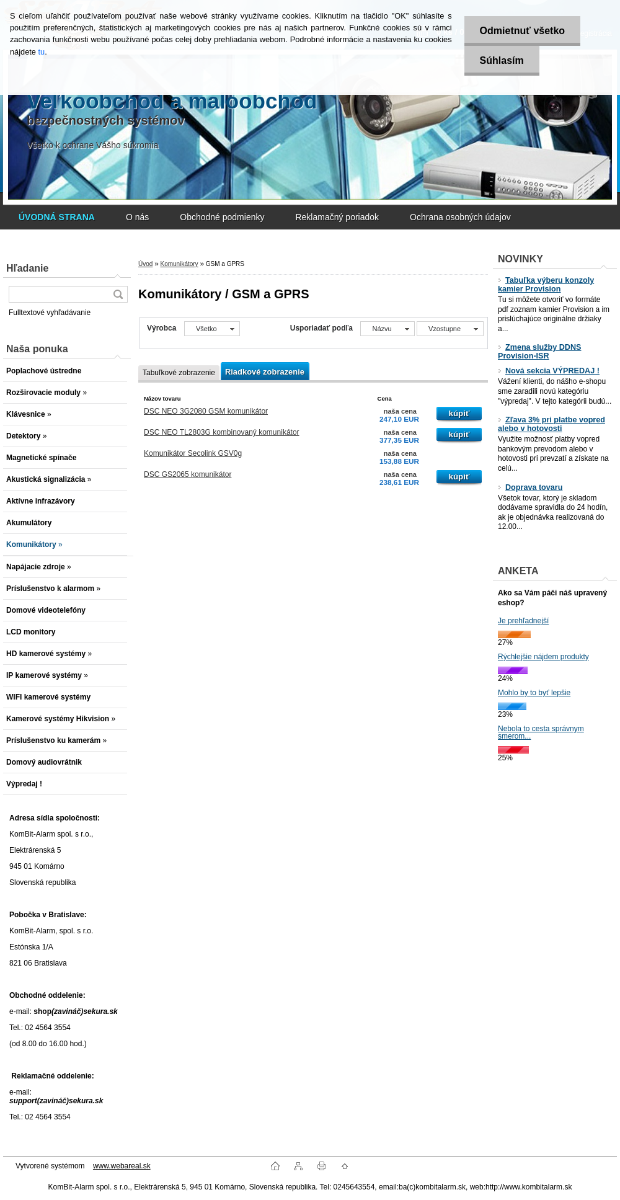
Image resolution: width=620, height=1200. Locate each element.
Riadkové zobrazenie (264, 371)
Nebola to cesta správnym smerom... (541, 732)
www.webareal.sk (122, 1166)
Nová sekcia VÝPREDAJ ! (549, 371)
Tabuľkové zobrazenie (179, 372)
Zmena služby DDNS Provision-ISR (539, 351)
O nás (137, 217)
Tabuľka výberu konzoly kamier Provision (546, 284)
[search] (118, 294)
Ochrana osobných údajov (460, 217)
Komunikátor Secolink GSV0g (193, 453)
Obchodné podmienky (222, 217)
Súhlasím (502, 60)
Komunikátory (179, 263)
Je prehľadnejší (523, 620)
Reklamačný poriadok (337, 217)
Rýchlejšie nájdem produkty (543, 656)
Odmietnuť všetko (522, 30)
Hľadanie (27, 268)
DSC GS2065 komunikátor (187, 474)
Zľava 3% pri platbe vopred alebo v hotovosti (551, 424)
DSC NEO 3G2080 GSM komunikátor (206, 411)
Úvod (145, 263)
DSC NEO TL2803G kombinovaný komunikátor (221, 432)
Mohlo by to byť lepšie (534, 692)
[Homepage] (56, 217)
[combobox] (387, 328)
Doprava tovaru (530, 487)
